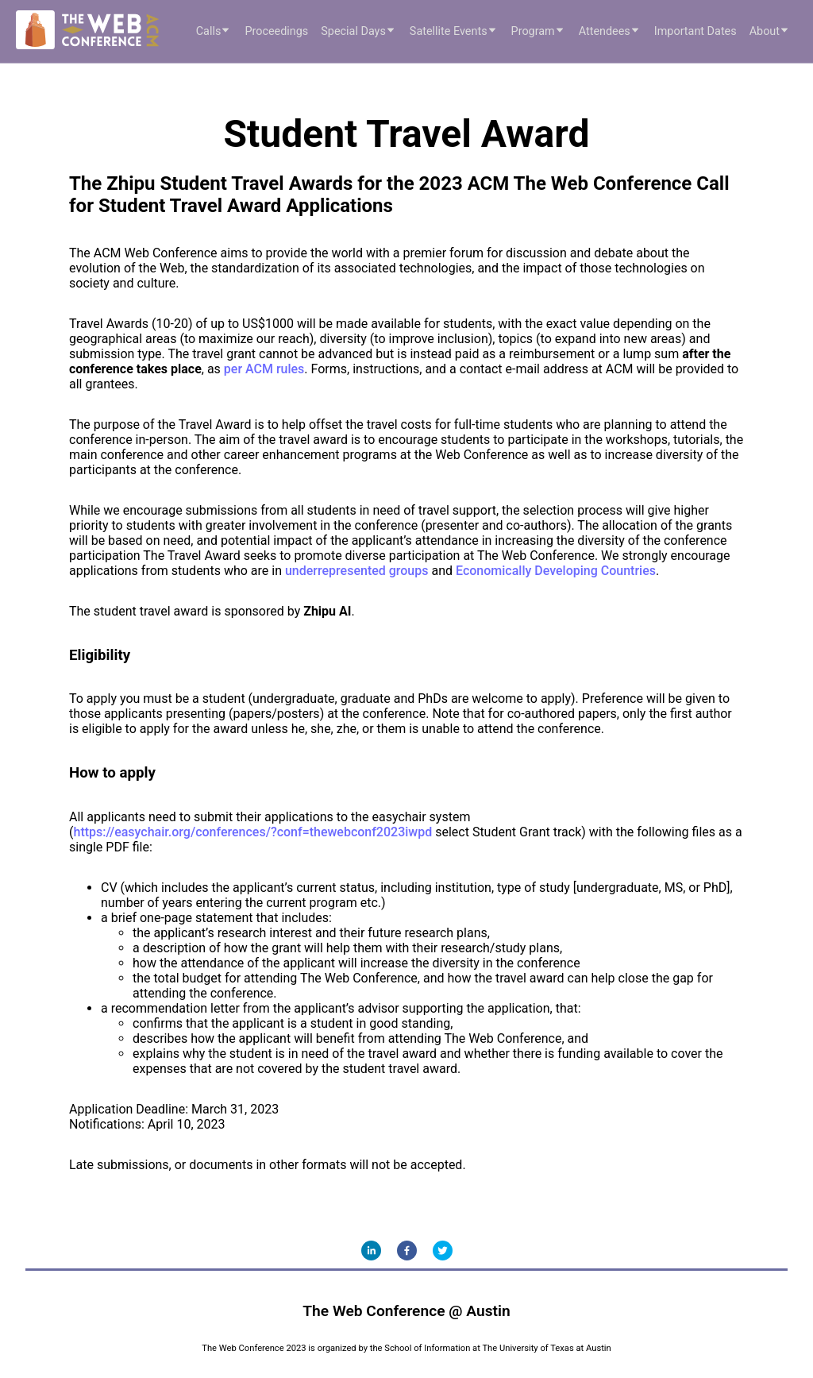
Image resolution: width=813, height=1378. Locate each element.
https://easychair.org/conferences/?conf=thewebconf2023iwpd (252, 832)
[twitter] (443, 1250)
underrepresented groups (357, 570)
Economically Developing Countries (556, 570)
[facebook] (407, 1250)
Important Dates (695, 31)
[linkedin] (371, 1250)
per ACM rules (264, 368)
